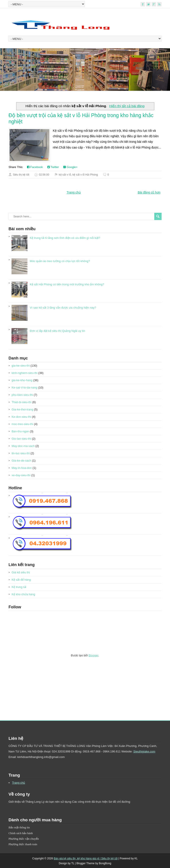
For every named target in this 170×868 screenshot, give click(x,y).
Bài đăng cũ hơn (149, 192)
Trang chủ (74, 192)
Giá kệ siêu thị (21, 572)
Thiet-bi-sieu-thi (21, 402)
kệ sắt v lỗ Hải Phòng (85, 174)
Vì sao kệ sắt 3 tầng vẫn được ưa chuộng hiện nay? (63, 307)
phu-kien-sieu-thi (22, 394)
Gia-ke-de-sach (21, 460)
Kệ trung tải (19, 587)
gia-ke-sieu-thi (21, 365)
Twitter (53, 167)
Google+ (70, 167)
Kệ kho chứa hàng (23, 594)
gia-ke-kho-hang (22, 380)
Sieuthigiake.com (144, 751)
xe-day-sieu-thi (21, 475)
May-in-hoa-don (22, 468)
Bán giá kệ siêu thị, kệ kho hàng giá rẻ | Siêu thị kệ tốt (86, 858)
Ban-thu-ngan (20, 431)
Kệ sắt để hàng (21, 579)
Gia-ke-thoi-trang (22, 409)
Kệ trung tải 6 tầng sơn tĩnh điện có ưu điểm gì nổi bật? (65, 238)
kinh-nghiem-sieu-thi (24, 373)
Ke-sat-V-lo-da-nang (24, 387)
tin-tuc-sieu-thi (21, 453)
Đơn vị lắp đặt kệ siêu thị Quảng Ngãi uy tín (57, 331)
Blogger (93, 655)
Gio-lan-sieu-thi (21, 438)
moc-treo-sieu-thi (22, 424)
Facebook (35, 167)
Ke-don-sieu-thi (21, 416)
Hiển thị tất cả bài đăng (127, 106)
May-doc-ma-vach (23, 446)
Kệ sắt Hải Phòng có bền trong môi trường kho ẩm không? (67, 284)
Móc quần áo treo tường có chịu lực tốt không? (60, 261)
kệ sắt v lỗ (65, 174)
